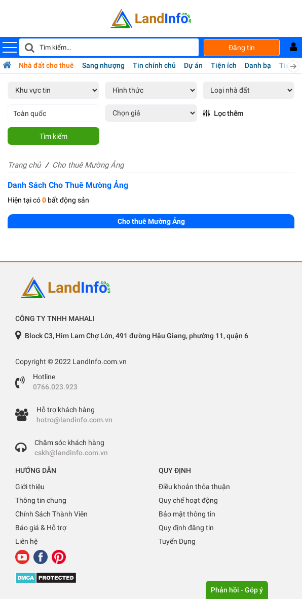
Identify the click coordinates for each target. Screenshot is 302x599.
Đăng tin (242, 48)
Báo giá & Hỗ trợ (40, 528)
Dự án (193, 65)
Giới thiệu (30, 487)
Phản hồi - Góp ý (237, 590)
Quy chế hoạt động (188, 500)
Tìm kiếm (53, 136)
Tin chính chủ (154, 65)
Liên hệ (26, 541)
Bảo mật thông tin (187, 514)
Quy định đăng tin (186, 528)
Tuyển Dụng (177, 541)
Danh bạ (258, 65)
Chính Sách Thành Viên (51, 514)
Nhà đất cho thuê (46, 65)
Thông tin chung (40, 500)
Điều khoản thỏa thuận (194, 487)
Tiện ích (224, 65)
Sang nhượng (103, 65)
